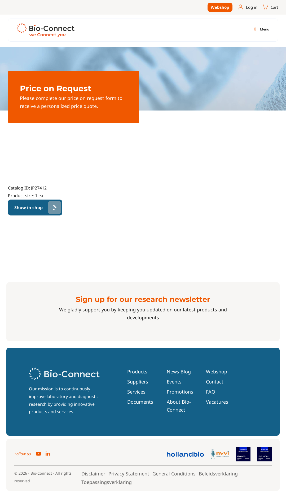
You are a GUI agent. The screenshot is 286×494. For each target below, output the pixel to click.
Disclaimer (93, 473)
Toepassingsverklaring (106, 482)
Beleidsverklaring (218, 473)
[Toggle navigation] (261, 29)
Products (137, 371)
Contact (214, 381)
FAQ (210, 392)
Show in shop (28, 207)
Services (136, 392)
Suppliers (137, 381)
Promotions (180, 392)
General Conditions (174, 473)
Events (174, 381)
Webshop (220, 7)
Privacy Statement (128, 473)
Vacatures (217, 402)
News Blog (179, 371)
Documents (140, 402)
